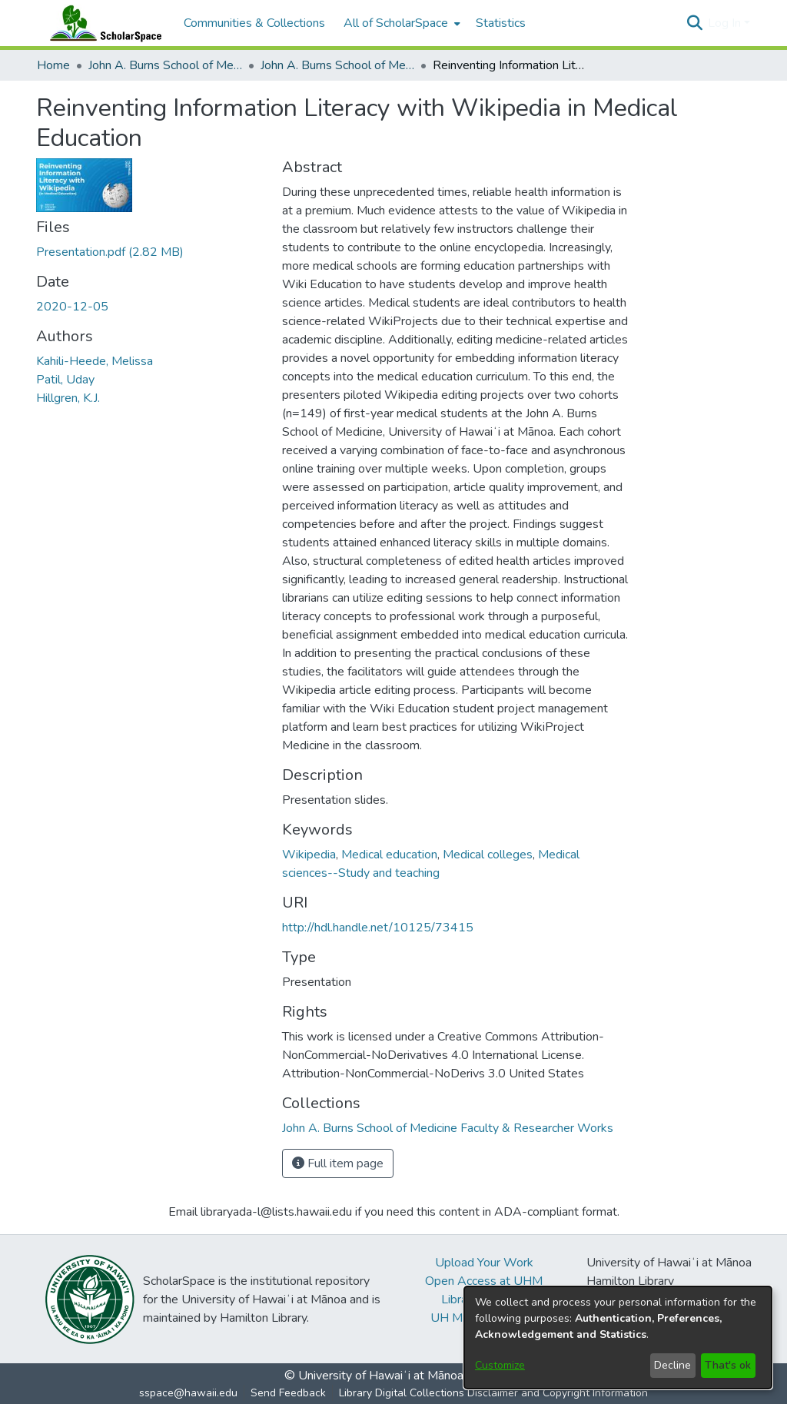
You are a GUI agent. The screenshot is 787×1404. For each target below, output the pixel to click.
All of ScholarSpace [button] (396, 23)
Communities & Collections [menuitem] (254, 23)
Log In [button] (726, 23)
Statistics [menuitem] (501, 23)
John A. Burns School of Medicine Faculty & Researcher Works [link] (337, 65)
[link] (110, 252)
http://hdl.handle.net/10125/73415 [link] (377, 927)
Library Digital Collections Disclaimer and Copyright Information (493, 1393)
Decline (672, 1365)
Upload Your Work (484, 1262)
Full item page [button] (338, 1163)
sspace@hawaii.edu (188, 1393)
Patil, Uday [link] (65, 379)
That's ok (728, 1365)
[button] (694, 23)
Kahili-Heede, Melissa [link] (94, 361)
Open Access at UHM (484, 1281)
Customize (500, 1365)
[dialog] (618, 1337)
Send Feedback (288, 1393)
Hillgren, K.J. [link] (68, 398)
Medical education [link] (389, 854)
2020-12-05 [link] (72, 306)
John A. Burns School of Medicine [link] (165, 65)
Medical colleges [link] (488, 854)
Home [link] (53, 65)
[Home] (102, 23)
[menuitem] (400, 23)
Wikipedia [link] (309, 854)
